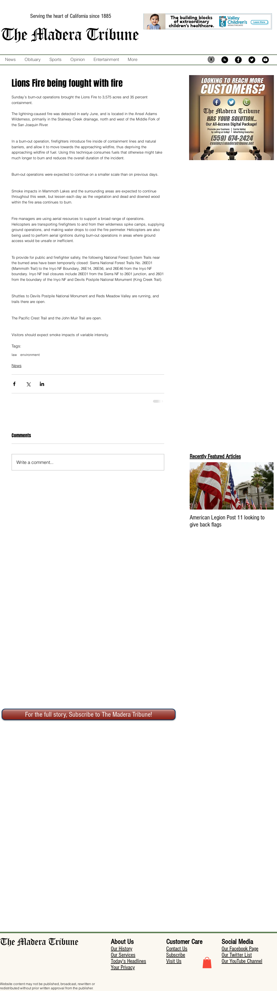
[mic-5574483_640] (211, 59)
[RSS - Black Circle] (224, 59)
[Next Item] (264, 485)
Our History (121, 949)
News (16, 365)
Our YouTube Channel (242, 961)
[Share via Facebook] (14, 384)
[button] (207, 962)
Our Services (123, 955)
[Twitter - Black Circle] (251, 59)
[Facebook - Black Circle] (238, 59)
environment (30, 355)
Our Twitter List (237, 955)
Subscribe (175, 955)
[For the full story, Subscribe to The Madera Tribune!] (89, 714)
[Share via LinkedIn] (42, 384)
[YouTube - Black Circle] (265, 59)
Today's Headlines (128, 961)
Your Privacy (123, 967)
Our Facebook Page (240, 949)
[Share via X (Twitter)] (28, 384)
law (14, 355)
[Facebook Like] (151, 71)
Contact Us (176, 949)
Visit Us (173, 961)
